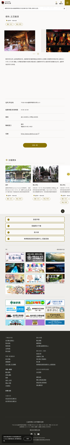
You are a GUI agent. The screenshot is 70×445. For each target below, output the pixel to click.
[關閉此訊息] (64, 9)
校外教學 (38, 372)
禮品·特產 (8, 383)
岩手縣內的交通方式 (10, 401)
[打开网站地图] (67, 2)
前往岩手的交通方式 (10, 398)
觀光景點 (7, 372)
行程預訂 (7, 386)
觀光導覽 (38, 340)
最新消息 (38, 377)
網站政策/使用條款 (41, 382)
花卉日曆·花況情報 (10, 364)
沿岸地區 (7, 348)
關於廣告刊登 (61, 249)
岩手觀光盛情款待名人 (42, 346)
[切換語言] (61, 2)
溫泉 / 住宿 (8, 380)
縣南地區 (7, 346)
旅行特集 (7, 359)
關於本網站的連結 (41, 380)
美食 (6, 377)
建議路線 (7, 362)
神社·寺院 (18, 24)
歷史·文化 (9, 24)
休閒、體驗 (8, 375)
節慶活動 (8, 391)
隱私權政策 (39, 385)
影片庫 (38, 362)
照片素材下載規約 (41, 359)
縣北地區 (7, 351)
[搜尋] (56, 2)
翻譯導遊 (38, 343)
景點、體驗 (8, 369)
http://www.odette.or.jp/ (30, 134)
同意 (28, 438)
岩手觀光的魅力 (9, 340)
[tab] (33, 53)
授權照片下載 (40, 356)
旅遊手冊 (38, 353)
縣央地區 (7, 343)
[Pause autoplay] (38, 54)
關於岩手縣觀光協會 (35, 430)
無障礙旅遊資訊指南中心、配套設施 (45, 364)
